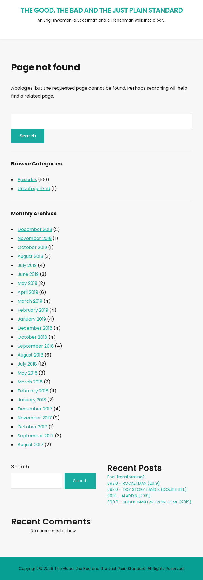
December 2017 (35, 409)
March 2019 (30, 301)
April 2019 (28, 292)
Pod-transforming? (126, 477)
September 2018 (36, 346)
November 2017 (35, 418)
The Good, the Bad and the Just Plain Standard (102, 10)
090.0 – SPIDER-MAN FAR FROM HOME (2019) (149, 502)
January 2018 (32, 400)
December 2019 (35, 229)
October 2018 (32, 337)
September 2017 (36, 436)
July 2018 (27, 364)
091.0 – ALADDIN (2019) (129, 496)
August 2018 (30, 355)
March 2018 (30, 382)
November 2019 (35, 238)
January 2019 (32, 319)
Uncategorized (34, 188)
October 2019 (32, 247)
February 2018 (33, 391)
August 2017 (30, 445)
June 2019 (28, 274)
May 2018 (28, 373)
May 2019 (27, 283)
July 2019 (27, 265)
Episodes (27, 179)
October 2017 (32, 427)
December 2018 (35, 328)
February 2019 (33, 310)
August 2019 (30, 256)
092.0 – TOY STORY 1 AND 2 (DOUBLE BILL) (147, 489)
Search (20, 466)
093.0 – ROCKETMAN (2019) (133, 483)
